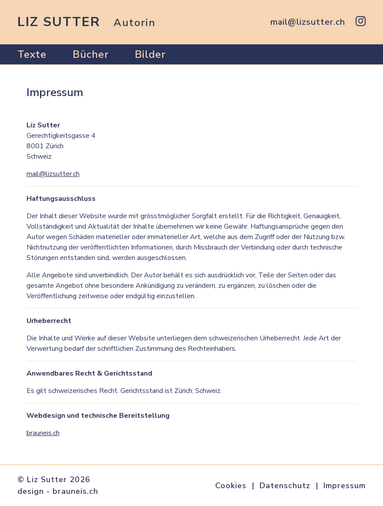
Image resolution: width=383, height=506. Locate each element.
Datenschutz (285, 485)
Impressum (344, 485)
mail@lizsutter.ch (53, 174)
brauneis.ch (43, 433)
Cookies (230, 485)
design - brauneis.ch (57, 491)
